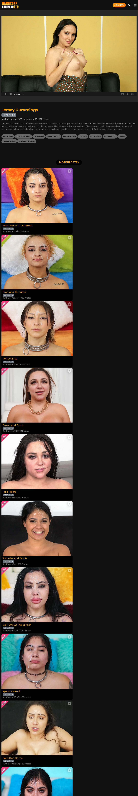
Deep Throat (54, 136)
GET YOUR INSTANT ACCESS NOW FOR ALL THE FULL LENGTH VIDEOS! (69, 613)
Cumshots (39, 136)
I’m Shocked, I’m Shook (84, 477)
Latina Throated (12, 540)
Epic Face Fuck (79, 413)
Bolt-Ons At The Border (17, 413)
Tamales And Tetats (83, 349)
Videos (27, 780)
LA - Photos (109, 136)
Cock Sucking (23, 136)
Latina (122, 136)
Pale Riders (9, 349)
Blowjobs (8, 136)
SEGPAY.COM (61, 787)
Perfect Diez (10, 286)
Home (20, 780)
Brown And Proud (81, 286)
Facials (83, 136)
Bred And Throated (82, 222)
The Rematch (78, 540)
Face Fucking (69, 136)
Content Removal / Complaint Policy (104, 780)
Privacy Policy (64, 780)
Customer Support (79, 780)
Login (34, 780)
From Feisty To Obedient (18, 222)
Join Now (119, 5)
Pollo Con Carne (13, 477)
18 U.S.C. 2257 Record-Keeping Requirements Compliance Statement (69, 774)
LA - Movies (95, 136)
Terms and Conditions (47, 780)
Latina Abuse (9, 141)
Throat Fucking (27, 141)
